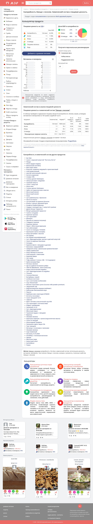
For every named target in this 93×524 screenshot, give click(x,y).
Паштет (28, 292)
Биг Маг (29, 158)
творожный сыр (31, 286)
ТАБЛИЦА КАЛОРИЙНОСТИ (32, 509)
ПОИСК (27, 506)
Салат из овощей (32, 320)
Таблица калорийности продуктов (39, 9)
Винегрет (29, 218)
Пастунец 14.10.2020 (33, 334)
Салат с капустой (32, 184)
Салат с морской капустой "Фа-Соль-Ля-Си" (41, 160)
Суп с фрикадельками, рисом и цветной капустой (43, 239)
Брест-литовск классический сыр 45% (39, 301)
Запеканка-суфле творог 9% (35, 324)
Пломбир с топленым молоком (36, 335)
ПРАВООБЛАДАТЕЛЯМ (53, 506)
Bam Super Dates (31, 167)
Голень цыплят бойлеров (35, 179)
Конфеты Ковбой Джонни (35, 205)
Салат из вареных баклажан (35, 241)
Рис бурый (30, 235)
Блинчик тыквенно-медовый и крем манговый (42, 169)
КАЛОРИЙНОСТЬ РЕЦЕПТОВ (32, 513)
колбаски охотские (32, 279)
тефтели (29, 300)
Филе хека (29, 186)
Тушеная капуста (32, 182)
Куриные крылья (32, 215)
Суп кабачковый (31, 228)
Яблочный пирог (32, 311)
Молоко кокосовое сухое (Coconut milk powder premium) (45, 284)
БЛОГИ (5, 513)
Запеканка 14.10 (31, 307)
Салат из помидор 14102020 (35, 230)
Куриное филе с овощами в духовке (38, 245)
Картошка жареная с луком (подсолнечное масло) (43, 318)
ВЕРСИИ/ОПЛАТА (52, 511)
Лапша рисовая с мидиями (35, 181)
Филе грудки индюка (33, 164)
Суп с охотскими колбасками (36, 281)
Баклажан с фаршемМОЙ (34, 247)
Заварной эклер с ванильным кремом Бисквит (42, 249)
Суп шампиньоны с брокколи (36, 198)
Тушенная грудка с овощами (36, 313)
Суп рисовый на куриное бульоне (37, 201)
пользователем (40, 16)
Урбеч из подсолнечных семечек (37, 190)
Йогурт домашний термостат (36, 211)
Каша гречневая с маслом (35, 233)
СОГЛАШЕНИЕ (51, 518)
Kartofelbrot (30, 343)
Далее (73, 72)
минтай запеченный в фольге (36, 173)
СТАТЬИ (5, 516)
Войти (86, 3)
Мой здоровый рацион (63, 16)
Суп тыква (29, 258)
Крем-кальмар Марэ (33, 262)
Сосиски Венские (32, 275)
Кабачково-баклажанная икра (36, 290)
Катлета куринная (32, 175)
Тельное (29, 273)
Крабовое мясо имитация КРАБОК (37, 294)
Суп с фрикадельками (33, 309)
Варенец (29, 315)
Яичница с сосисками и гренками (37, 328)
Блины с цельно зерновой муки (37, 203)
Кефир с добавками (33, 305)
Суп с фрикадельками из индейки (38, 271)
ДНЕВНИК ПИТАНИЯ (8, 506)
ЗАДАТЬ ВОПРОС (52, 515)
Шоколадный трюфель (34, 322)
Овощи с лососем (73, 9)
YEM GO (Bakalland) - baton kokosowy (38, 267)
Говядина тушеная (32, 222)
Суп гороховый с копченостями (37, 303)
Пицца (28, 162)
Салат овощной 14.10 (33, 298)
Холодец (29, 243)
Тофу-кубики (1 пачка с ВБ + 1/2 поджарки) (40, 260)
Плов (28, 196)
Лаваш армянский (32, 250)
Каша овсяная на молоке (34, 252)
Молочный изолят (32, 192)
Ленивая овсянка (32, 317)
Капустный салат (32, 341)
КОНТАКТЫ (60, 515)
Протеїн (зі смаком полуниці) (36, 220)
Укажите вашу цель (64, 51)
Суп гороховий (31, 216)
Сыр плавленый (31, 332)
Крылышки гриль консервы (35, 232)
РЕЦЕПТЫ (5, 509)
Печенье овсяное (32, 264)
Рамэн (28, 345)
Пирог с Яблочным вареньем (36, 226)
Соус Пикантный (32, 283)
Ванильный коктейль (33, 165)
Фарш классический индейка (36, 269)
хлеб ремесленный (32, 171)
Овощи (28, 337)
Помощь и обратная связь (11, 214)
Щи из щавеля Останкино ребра (37, 266)
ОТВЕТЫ (27, 516)
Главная (26, 9)
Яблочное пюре (31, 339)
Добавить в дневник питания (39, 53)
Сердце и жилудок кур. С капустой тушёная (41, 207)
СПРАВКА (50, 509)
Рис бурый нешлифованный (36, 237)
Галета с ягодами (32, 213)
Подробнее (72, 141)
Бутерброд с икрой (32, 277)
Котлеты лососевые (32, 296)
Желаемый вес (63, 63)
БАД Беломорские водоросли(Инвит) (38, 288)
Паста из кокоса (31, 199)
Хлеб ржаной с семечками (35, 254)
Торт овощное (31, 326)
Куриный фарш (31, 256)
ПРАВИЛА (57, 518)
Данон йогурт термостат (34, 209)
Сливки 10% (30, 177)
